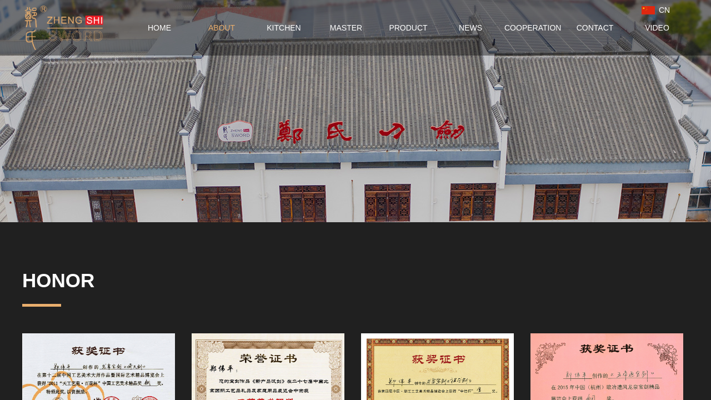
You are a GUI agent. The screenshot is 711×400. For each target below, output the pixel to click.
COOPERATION (532, 27)
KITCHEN (284, 27)
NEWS (470, 27)
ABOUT (221, 27)
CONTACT (595, 27)
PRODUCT (408, 27)
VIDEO (657, 27)
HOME (159, 27)
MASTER (346, 27)
